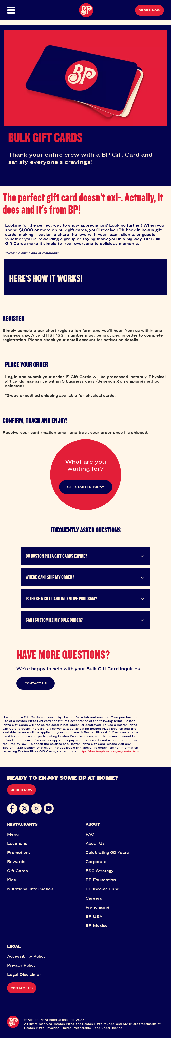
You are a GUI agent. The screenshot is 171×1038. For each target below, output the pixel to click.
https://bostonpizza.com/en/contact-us (109, 751)
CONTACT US (36, 683)
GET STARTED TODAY (85, 487)
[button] (15, 10)
